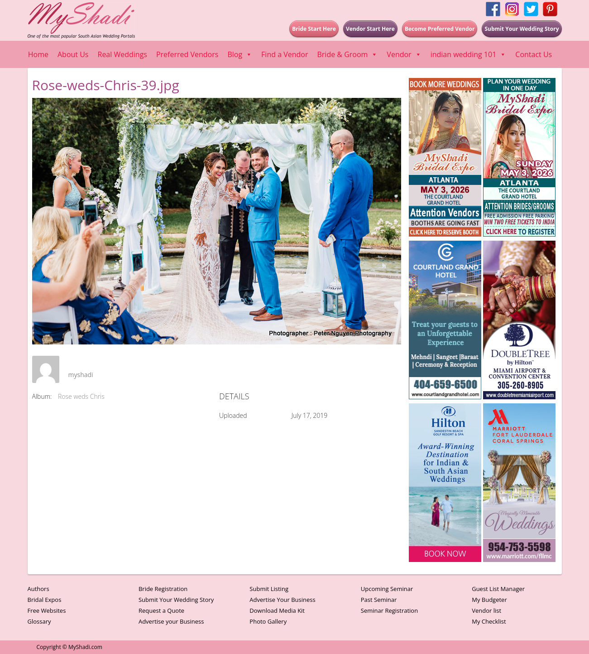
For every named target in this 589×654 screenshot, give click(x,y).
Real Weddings (122, 54)
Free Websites (47, 610)
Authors (38, 589)
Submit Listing (268, 589)
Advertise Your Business (282, 600)
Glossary (39, 621)
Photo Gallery (268, 621)
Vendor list (486, 610)
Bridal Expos (45, 600)
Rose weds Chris (81, 396)
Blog (239, 54)
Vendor (404, 54)
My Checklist (489, 621)
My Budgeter (489, 600)
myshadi (80, 374)
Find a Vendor (284, 54)
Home (38, 54)
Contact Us (533, 54)
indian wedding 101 (469, 54)
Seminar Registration (389, 610)
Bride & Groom (347, 54)
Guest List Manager (498, 589)
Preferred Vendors (187, 54)
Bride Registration (163, 589)
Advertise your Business (171, 621)
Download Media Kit (277, 610)
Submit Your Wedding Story (176, 600)
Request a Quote (161, 610)
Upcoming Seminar (387, 589)
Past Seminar (379, 600)
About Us (73, 54)
